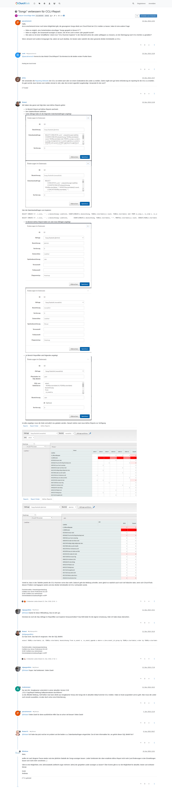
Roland (24, 102)
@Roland (36, 610)
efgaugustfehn (26, 610)
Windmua (25, 751)
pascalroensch (26, 21)
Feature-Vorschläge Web (26, 15)
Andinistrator (26, 687)
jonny (24, 78)
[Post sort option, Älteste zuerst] (137, 15)
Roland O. (25, 731)
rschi (23, 53)
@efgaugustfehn (32, 631)
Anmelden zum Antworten (148, 16)
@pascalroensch (31, 53)
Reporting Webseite (42, 81)
